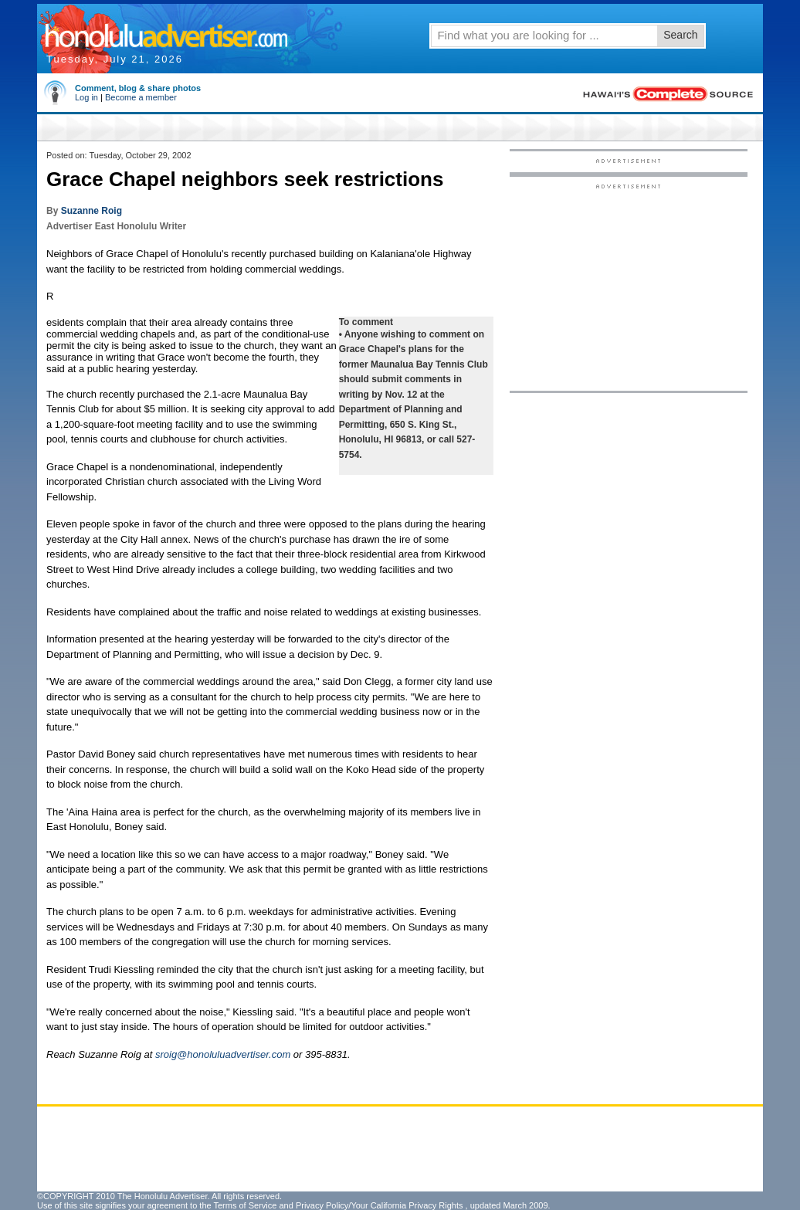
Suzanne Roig (91, 210)
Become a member (141, 97)
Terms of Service (244, 1205)
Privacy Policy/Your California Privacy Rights (379, 1205)
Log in (86, 97)
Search (680, 35)
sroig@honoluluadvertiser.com (222, 1054)
